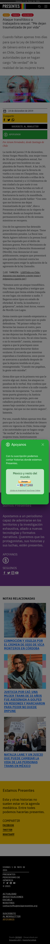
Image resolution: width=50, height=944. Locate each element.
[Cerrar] (42, 444)
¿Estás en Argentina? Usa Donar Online (25, 490)
